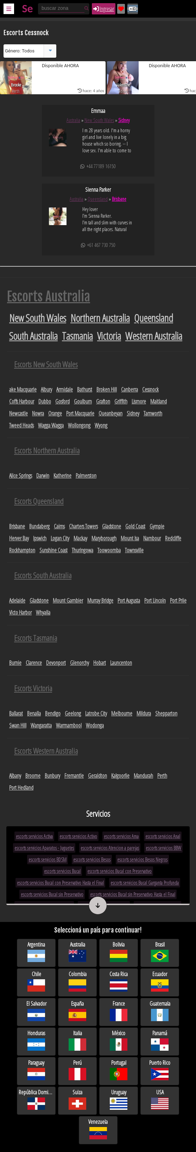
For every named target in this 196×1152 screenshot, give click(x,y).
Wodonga (95, 725)
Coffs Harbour (21, 401)
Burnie (15, 663)
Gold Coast (135, 526)
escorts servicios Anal (162, 836)
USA (160, 1099)
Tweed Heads (21, 425)
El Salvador (36, 1011)
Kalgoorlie (120, 775)
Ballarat (16, 713)
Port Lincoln (155, 600)
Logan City (60, 538)
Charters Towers (83, 526)
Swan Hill (17, 725)
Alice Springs (20, 475)
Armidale (64, 389)
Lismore (139, 401)
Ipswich (39, 538)
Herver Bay (19, 538)
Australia (73, 120)
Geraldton (97, 775)
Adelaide (17, 600)
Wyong (101, 425)
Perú (77, 1070)
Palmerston (86, 475)
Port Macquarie (80, 413)
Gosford (62, 401)
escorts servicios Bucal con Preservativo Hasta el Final (60, 882)
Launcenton (121, 663)
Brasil (160, 952)
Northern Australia (100, 318)
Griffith (120, 401)
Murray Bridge (100, 600)
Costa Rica (118, 981)
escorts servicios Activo (78, 836)
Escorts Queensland (39, 501)
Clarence (34, 663)
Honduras (36, 1040)
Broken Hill (106, 389)
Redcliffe (173, 538)
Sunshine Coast (53, 550)
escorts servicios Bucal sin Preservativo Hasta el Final (132, 894)
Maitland (158, 401)
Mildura (144, 713)
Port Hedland (21, 787)
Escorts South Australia (42, 575)
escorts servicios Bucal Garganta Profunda (144, 882)
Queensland (98, 199)
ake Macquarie (23, 389)
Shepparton (166, 713)
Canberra (129, 389)
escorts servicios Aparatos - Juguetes (44, 848)
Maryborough (103, 538)
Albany (15, 775)
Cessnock (150, 389)
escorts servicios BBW (163, 848)
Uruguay (118, 1099)
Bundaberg (39, 526)
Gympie (157, 526)
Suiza (77, 1099)
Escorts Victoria (33, 688)
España (77, 1011)
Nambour (152, 538)
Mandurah (143, 775)
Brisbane (119, 199)
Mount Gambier (68, 600)
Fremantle (74, 775)
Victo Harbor (20, 612)
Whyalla (43, 612)
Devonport (56, 663)
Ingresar (103, 9)
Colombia (78, 981)
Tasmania (77, 336)
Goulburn (83, 401)
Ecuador (160, 981)
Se (27, 8)
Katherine (62, 475)
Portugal (118, 1070)
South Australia (33, 336)
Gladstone (111, 526)
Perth (162, 775)
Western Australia (153, 336)
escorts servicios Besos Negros (142, 859)
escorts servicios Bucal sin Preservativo (52, 894)
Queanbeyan (110, 413)
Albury (46, 389)
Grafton (103, 401)
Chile (36, 981)
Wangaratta (41, 725)
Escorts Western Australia (46, 750)
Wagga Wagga (51, 425)
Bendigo (53, 713)
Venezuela (98, 1129)
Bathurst (84, 389)
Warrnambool (69, 725)
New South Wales (99, 120)
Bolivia (118, 952)
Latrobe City (96, 713)
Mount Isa (130, 538)
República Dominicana (36, 1099)
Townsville (134, 550)
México (118, 1040)
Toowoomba (109, 550)
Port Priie (178, 600)
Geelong (73, 713)
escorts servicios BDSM (48, 859)
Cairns (59, 526)
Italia (77, 1040)
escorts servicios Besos (91, 859)
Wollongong (79, 425)
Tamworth (153, 413)
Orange (55, 413)
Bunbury (52, 775)
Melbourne (121, 713)
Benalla (34, 713)
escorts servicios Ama (121, 836)
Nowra (38, 413)
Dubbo (44, 401)
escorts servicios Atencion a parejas (110, 848)
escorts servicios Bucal (62, 871)
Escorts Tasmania (35, 637)
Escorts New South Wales (46, 364)
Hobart (99, 663)
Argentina (36, 952)
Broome (32, 775)
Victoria (109, 336)
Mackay (80, 538)
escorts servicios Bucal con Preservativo (119, 871)
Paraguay (36, 1070)
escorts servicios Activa (34, 836)
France (118, 1011)
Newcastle (18, 413)
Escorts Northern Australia (47, 450)
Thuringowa (82, 550)
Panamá (160, 1040)
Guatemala (160, 1011)
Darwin (42, 475)
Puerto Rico (159, 1070)
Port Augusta (129, 600)
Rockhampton (22, 550)
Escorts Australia (48, 297)
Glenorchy (79, 663)
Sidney (123, 120)
